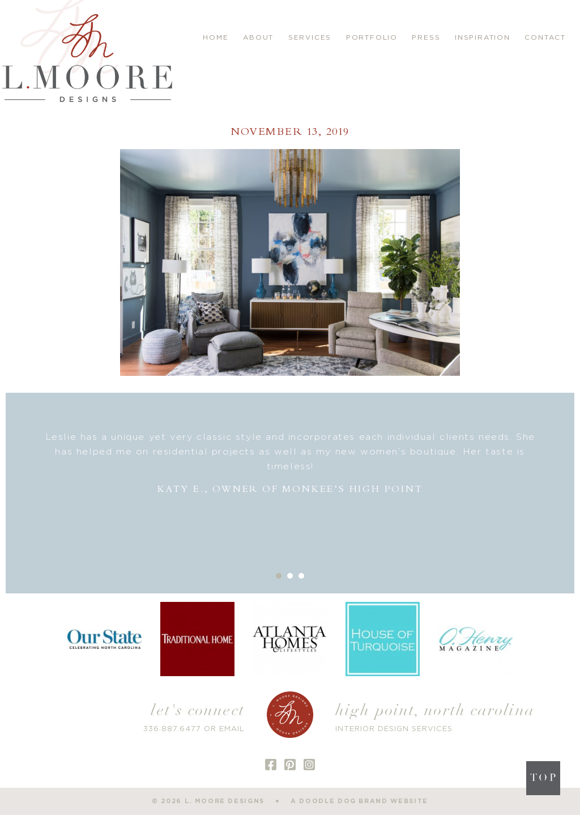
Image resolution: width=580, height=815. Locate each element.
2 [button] (290, 576)
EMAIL (232, 729)
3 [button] (301, 576)
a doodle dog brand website (359, 801)
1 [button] (279, 576)
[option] (290, 463)
